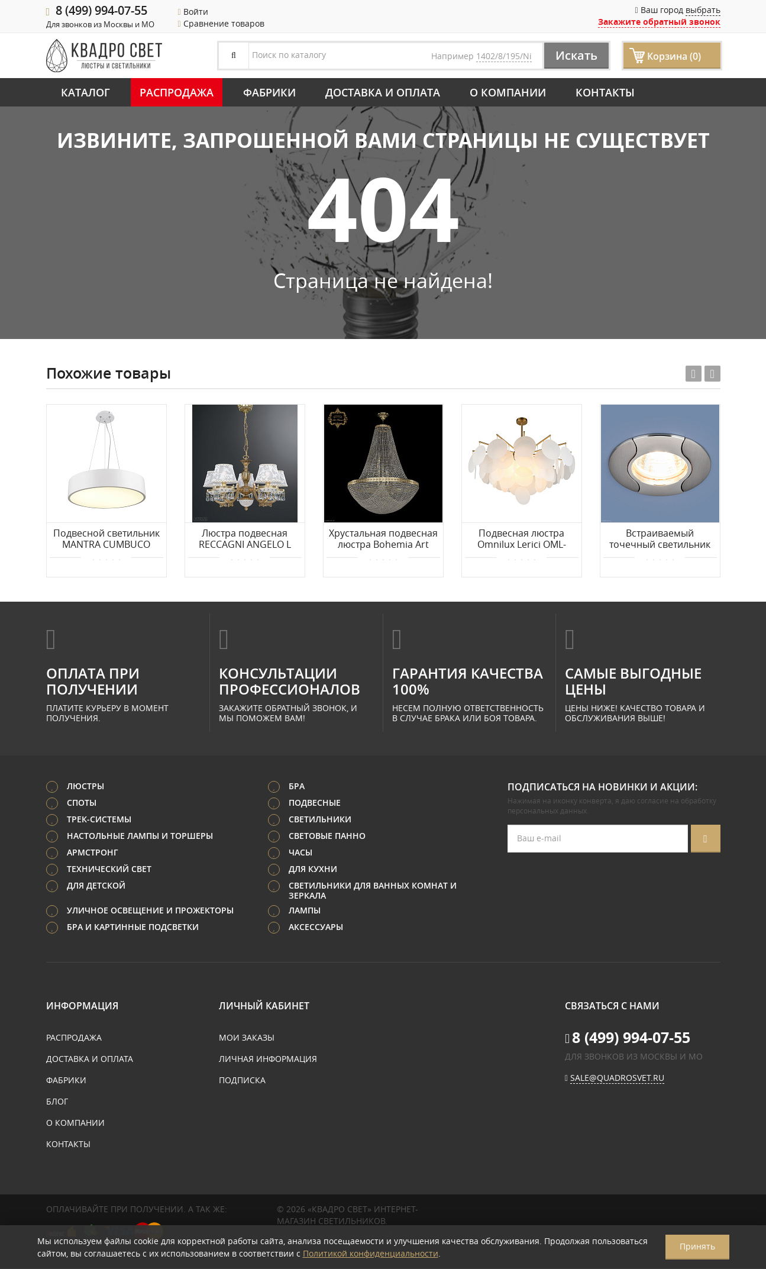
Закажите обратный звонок (659, 21)
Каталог (85, 92)
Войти (193, 11)
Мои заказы (246, 1038)
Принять (697, 1246)
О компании (508, 92)
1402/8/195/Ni (504, 56)
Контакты (605, 92)
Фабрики (269, 92)
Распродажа (177, 92)
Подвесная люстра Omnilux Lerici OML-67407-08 (521, 539)
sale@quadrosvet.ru (617, 1078)
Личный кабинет (264, 1006)
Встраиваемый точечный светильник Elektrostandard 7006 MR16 (659, 539)
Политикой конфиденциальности (370, 1253)
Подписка (242, 1080)
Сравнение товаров (221, 23)
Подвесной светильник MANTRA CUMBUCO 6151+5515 (106, 539)
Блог (57, 1101)
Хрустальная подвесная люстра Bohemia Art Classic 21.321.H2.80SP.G (383, 539)
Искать (576, 55)
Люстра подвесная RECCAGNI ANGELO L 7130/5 (245, 539)
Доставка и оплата (382, 92)
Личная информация (268, 1059)
